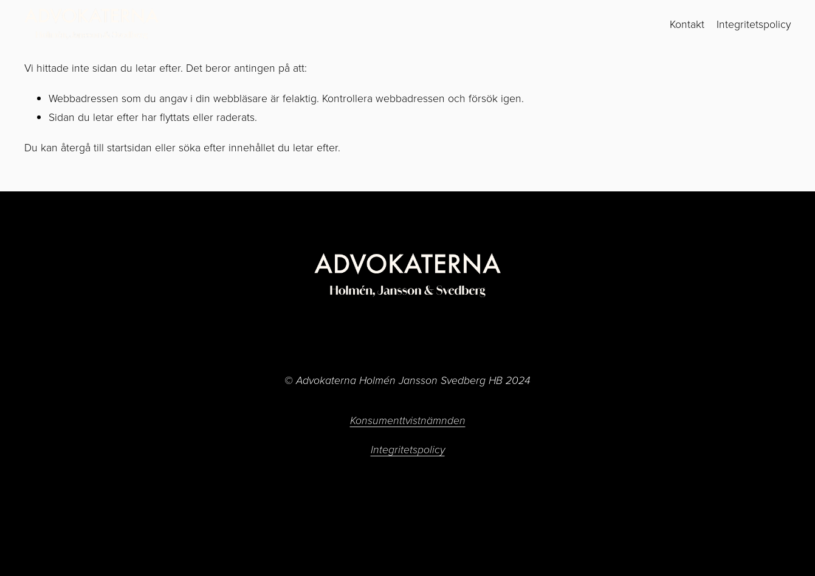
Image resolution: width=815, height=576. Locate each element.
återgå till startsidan (106, 147)
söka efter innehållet (227, 147)
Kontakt (687, 23)
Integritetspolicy (754, 23)
